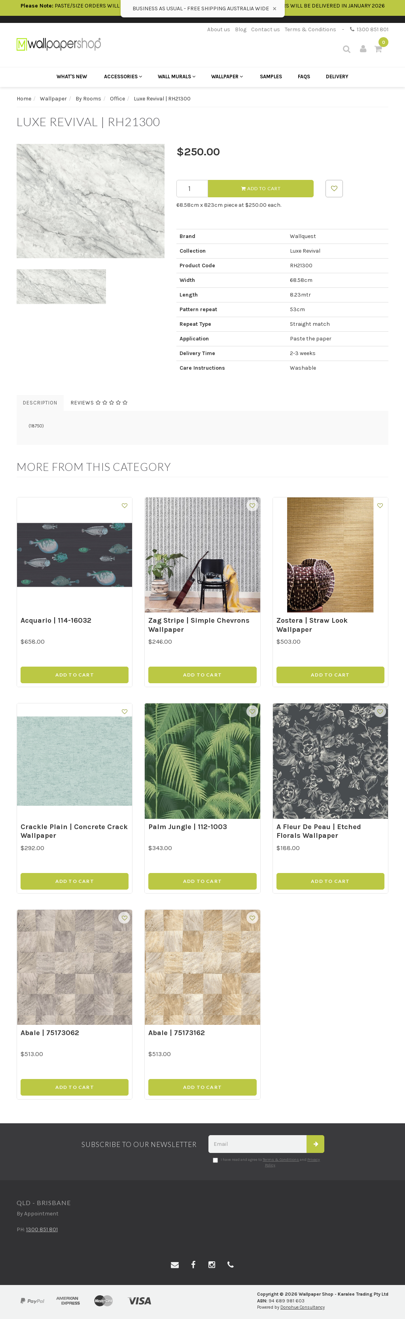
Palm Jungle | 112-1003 (187, 826)
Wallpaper (227, 76)
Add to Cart (261, 188)
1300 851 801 (369, 29)
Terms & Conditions (310, 29)
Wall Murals (176, 76)
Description (40, 403)
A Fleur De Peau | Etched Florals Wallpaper (318, 831)
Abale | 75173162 (176, 1032)
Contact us (265, 29)
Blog (240, 29)
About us (218, 29)
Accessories (123, 76)
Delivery (337, 76)
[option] (91, 201)
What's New (72, 76)
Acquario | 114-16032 (56, 620)
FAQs (304, 76)
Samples (271, 76)
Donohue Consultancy (302, 1307)
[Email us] (175, 1265)
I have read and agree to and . (266, 1162)
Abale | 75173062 (50, 1032)
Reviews (99, 403)
